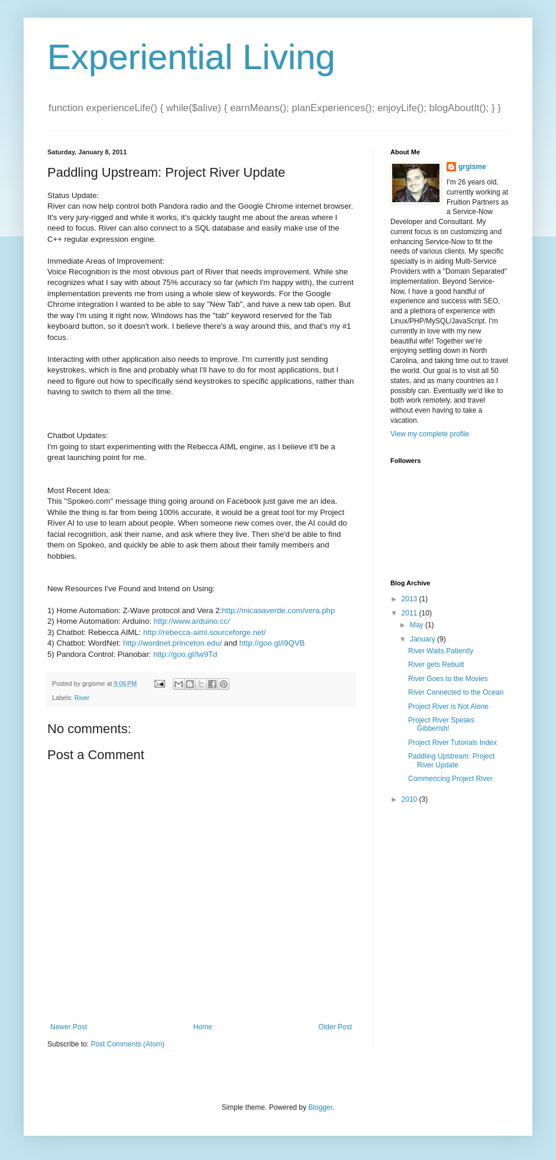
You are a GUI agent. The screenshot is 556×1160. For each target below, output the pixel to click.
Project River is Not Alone (448, 706)
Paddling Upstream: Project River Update (451, 760)
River (82, 697)
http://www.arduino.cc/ (192, 621)
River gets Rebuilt (436, 664)
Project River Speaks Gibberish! (441, 724)
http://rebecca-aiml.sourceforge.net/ (204, 632)
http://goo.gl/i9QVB (272, 643)
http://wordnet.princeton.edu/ (172, 643)
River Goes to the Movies (448, 679)
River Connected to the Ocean (455, 692)
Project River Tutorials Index (452, 742)
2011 (410, 613)
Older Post (335, 1027)
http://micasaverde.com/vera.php (278, 610)
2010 (410, 799)
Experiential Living (191, 57)
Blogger (320, 1107)
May (417, 625)
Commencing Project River (450, 779)
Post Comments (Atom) (127, 1044)
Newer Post (68, 1027)
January (423, 639)
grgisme (472, 167)
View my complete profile (429, 434)
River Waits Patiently (440, 651)
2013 (410, 599)
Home (202, 1027)
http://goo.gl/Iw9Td (185, 654)
